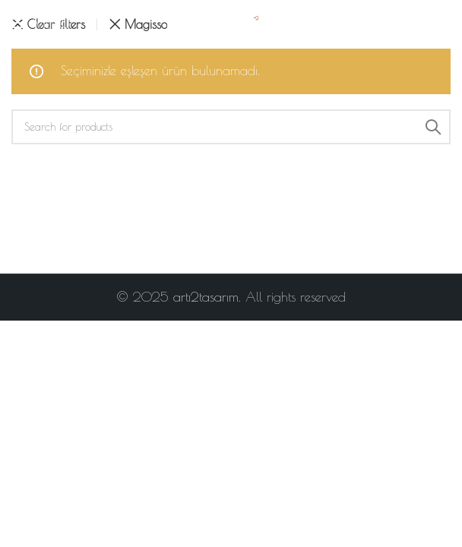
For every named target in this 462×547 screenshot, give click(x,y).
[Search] (231, 126)
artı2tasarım (206, 297)
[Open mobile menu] (41, 23)
